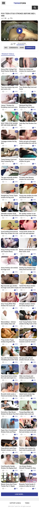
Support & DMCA (15, 503)
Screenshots (13, 47)
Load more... (19, 494)
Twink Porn (17, 506)
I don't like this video (14, 44)
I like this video (12, 44)
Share (22, 47)
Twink (20, 3)
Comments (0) (30, 47)
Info (6, 47)
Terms (27, 503)
